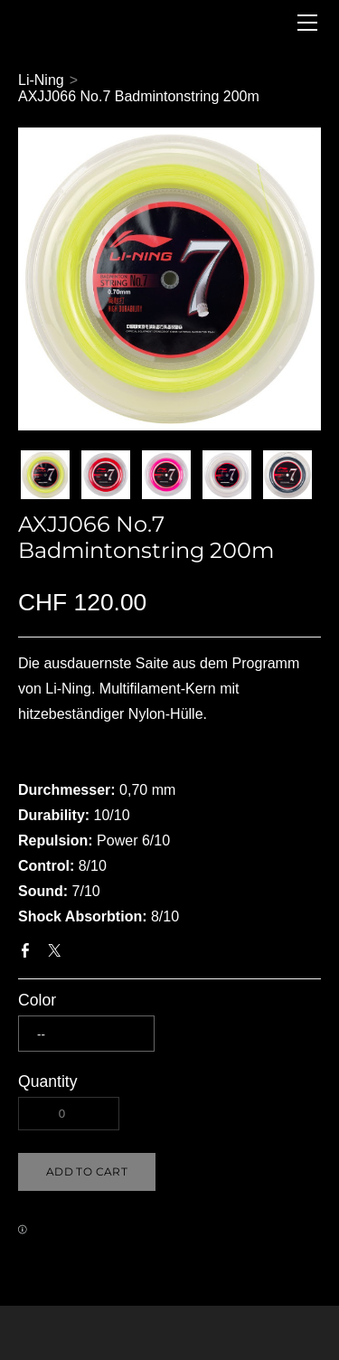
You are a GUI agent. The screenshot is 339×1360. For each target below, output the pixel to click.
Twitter (58, 954)
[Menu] (307, 22)
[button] (86, 1172)
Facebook (29, 954)
